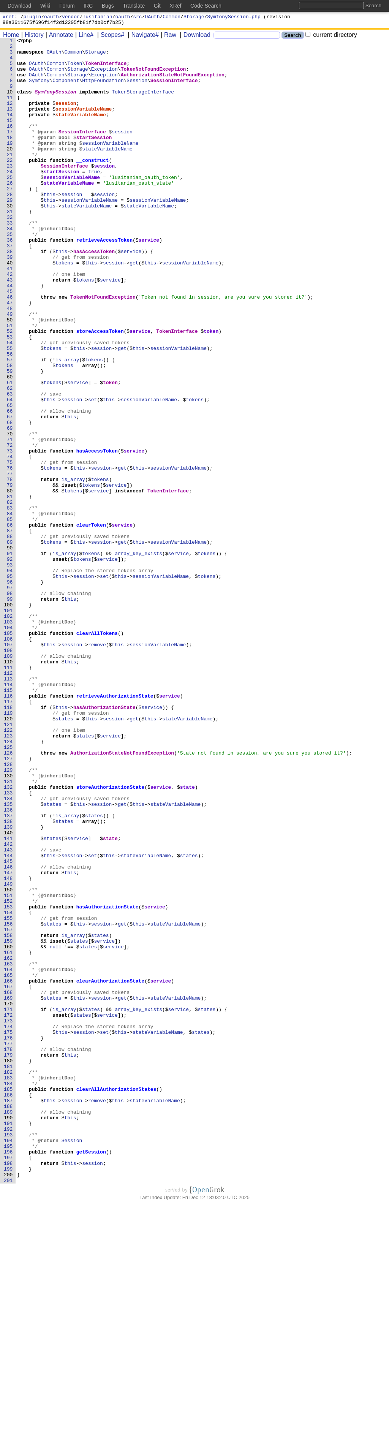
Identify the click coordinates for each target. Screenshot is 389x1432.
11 (10, 109)
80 (10, 581)
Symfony (39, 89)
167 (8, 1176)
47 (10, 356)
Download (194, 37)
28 (10, 226)
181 (8, 1272)
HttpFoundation (103, 89)
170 (8, 1197)
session (66, 116)
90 (10, 650)
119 (8, 848)
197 (8, 1381)
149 (8, 1053)
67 (10, 492)
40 (10, 308)
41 (10, 315)
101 (8, 725)
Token (75, 68)
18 (10, 157)
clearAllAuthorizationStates (116, 1299)
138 (8, 978)
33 (10, 260)
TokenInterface (106, 68)
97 (10, 698)
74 (10, 540)
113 (8, 807)
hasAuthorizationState (105, 841)
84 (10, 609)
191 (8, 1340)
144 (8, 1019)
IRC (88, 6)
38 (10, 294)
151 (8, 1067)
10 (10, 103)
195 (8, 1368)
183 (8, 1286)
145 (8, 1026)
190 (8, 1334)
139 (8, 985)
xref (8, 17)
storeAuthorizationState (110, 937)
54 (10, 403)
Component (66, 89)
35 (10, 274)
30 (10, 239)
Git (157, 6)
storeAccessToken (100, 390)
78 (10, 568)
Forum (66, 6)
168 (8, 1183)
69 (10, 506)
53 (10, 397)
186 (8, 1306)
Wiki (45, 6)
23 (10, 191)
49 (10, 369)
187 (8, 1313)
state (187, 937)
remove (97, 766)
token (211, 390)
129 (8, 916)
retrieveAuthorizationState (114, 827)
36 (10, 280)
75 (10, 547)
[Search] (246, 37)
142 (8, 1005)
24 (10, 198)
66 (10, 486)
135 (8, 957)
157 (8, 1108)
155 (8, 1094)
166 (8, 1169)
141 (8, 998)
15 (10, 137)
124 (8, 882)
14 (10, 130)
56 (10, 417)
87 (10, 629)
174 (8, 1224)
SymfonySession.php (233, 17)
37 (10, 287)
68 (10, 499)
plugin (32, 17)
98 (10, 704)
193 (8, 1354)
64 (10, 472)
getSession (91, 1375)
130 (8, 923)
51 (10, 383)
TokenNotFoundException (153, 75)
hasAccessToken (94, 294)
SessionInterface (174, 89)
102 (8, 732)
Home (11, 37)
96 (10, 691)
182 (8, 1279)
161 (8, 1135)
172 (8, 1210)
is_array (67, 424)
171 (8, 1204)
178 (8, 1251)
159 (8, 1122)
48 (10, 362)
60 (10, 444)
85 (10, 615)
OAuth (152, 17)
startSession (94, 157)
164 (8, 1156)
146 (8, 1033)
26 (10, 212)
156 (8, 1101)
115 (8, 821)
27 (10, 219)
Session (137, 89)
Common (171, 17)
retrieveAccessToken (104, 280)
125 (8, 889)
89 (10, 643)
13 (10, 123)
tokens (65, 308)
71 (10, 520)
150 (8, 1060)
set (93, 472)
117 (8, 834)
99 (10, 711)
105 (8, 752)
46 (10, 349)
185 (8, 1299)
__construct (92, 185)
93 (10, 670)
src (137, 17)
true (94, 198)
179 (8, 1258)
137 (8, 971)
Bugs (108, 6)
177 (8, 1245)
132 (8, 937)
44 (10, 335)
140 (8, 992)
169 (8, 1190)
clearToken (91, 622)
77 (10, 561)
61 (10, 451)
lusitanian (97, 17)
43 (10, 328)
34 (10, 267)
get (134, 308)
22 (10, 185)
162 (8, 1142)
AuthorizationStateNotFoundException (173, 82)
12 (10, 116)
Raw (167, 37)
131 (8, 930)
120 (8, 855)
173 (8, 1217)
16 (10, 144)
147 (8, 1039)
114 (8, 814)
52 (10, 390)
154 (8, 1087)
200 (8, 1402)
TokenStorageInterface (143, 103)
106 (8, 759)
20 (10, 171)
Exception (104, 75)
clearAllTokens (97, 752)
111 (8, 793)
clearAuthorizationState (110, 1169)
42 (10, 321)
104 (8, 745)
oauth (51, 17)
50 (10, 376)
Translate (134, 6)
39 (10, 301)
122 (8, 869)
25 (10, 205)
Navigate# (142, 37)
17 (10, 150)
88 (10, 636)
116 (8, 827)
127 (8, 903)
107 (8, 766)
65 (10, 479)
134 (8, 951)
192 (8, 1347)
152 (8, 1074)
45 (10, 342)
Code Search (205, 6)
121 (8, 862)
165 (8, 1163)
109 (8, 780)
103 (8, 739)
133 (8, 944)
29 (10, 232)
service (149, 280)
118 (8, 841)
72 (10, 527)
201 (8, 1409)
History (31, 37)
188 (8, 1320)
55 (10, 410)
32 (10, 253)
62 (10, 458)
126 (8, 896)
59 (10, 438)
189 (8, 1327)
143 (8, 1012)
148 (8, 1046)
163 (8, 1149)
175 (8, 1231)
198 (8, 1388)
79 (10, 574)
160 (8, 1128)
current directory (331, 37)
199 (8, 1395)
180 (8, 1265)
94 (10, 677)
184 (8, 1293)
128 (8, 910)
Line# (83, 37)
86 (10, 622)
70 (10, 513)
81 (10, 588)
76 (10, 554)
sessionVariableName (84, 123)
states (65, 855)
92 (10, 663)
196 (8, 1375)
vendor (71, 17)
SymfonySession (55, 103)
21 (10, 178)
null (56, 1128)
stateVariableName (81, 130)
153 (8, 1081)
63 (10, 465)
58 (10, 431)
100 (8, 718)
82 (10, 595)
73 (10, 533)
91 (10, 656)
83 (10, 602)
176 (8, 1238)
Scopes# (109, 37)
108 (8, 773)
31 (10, 246)
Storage (193, 17)
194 (8, 1361)
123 (8, 875)
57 (10, 424)
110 (8, 786)
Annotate (58, 37)
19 (10, 164)
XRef (175, 6)
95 (10, 684)
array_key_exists (139, 656)
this (49, 226)
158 (8, 1115)
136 (8, 964)
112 (8, 800)
